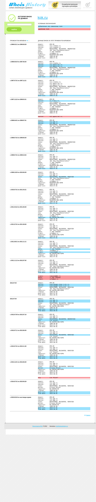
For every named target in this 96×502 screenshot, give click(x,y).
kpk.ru (43, 17)
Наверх (87, 482)
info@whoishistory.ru (62, 493)
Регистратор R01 (37, 493)
